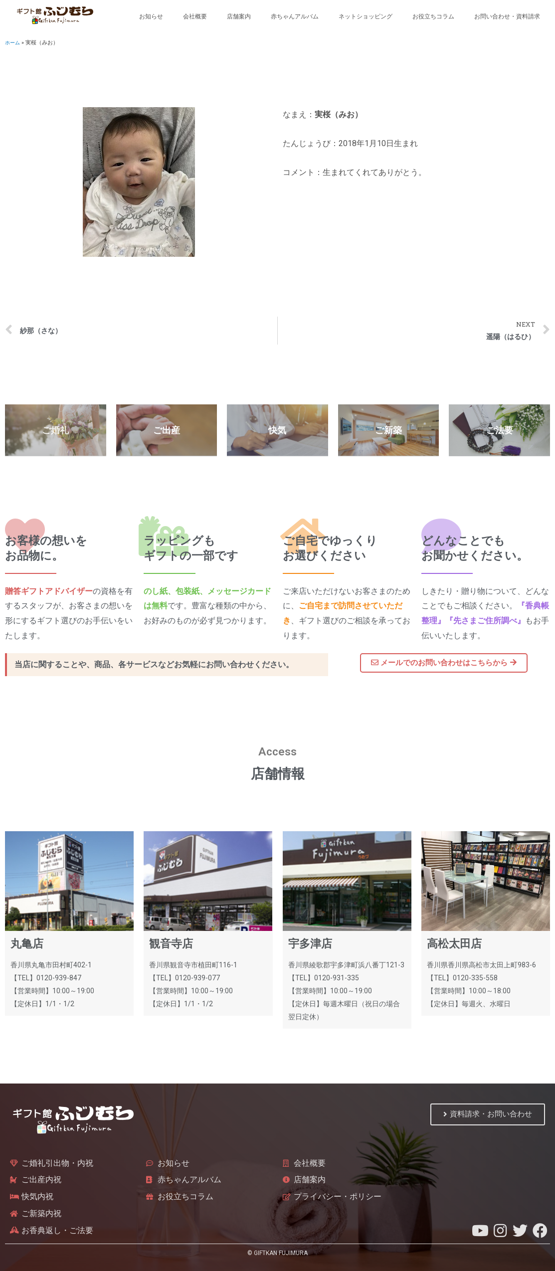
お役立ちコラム (433, 16)
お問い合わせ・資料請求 (507, 16)
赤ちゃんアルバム (295, 16)
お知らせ (151, 16)
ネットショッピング (365, 16)
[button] (444, 663)
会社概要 (195, 16)
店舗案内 (239, 16)
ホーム (13, 42)
